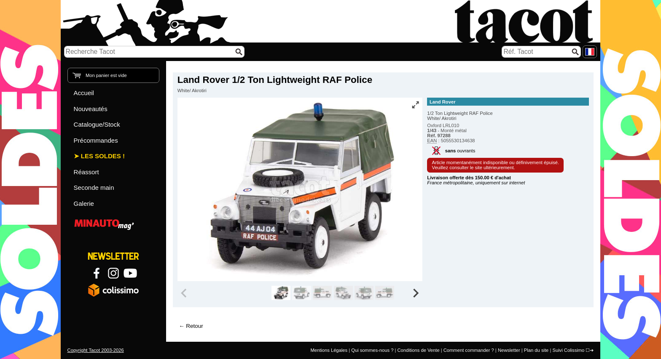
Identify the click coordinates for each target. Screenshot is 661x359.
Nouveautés (90, 108)
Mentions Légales (328, 350)
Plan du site (536, 350)
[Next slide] (415, 293)
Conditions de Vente (418, 350)
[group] (280, 293)
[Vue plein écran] (415, 104)
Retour (194, 326)
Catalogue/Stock (97, 124)
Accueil (84, 92)
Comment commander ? (468, 350)
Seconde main (94, 187)
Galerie (84, 203)
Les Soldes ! (103, 156)
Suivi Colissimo (568, 350)
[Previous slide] (184, 293)
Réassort (86, 172)
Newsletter (509, 350)
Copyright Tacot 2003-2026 (95, 350)
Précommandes (96, 140)
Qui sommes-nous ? (372, 350)
